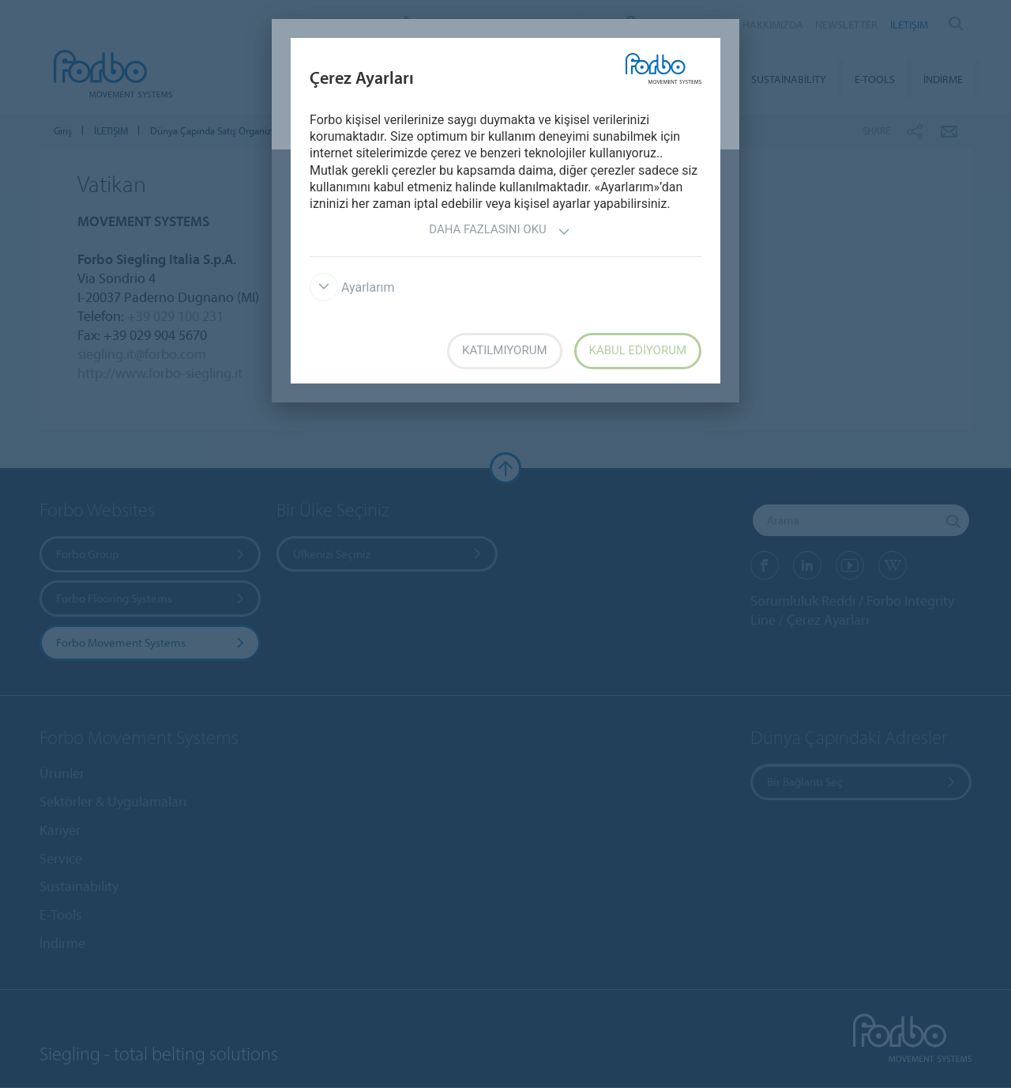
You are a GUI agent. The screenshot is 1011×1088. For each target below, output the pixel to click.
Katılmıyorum (504, 350)
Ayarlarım (352, 287)
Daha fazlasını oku (499, 231)
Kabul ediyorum (638, 350)
